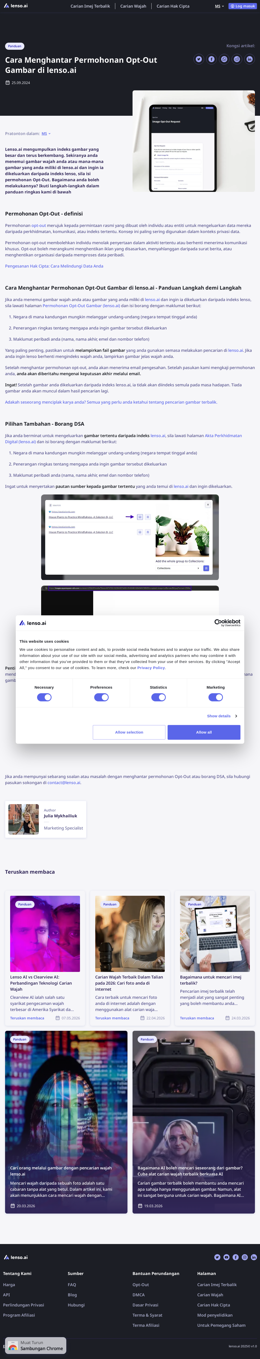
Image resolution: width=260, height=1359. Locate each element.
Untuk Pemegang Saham (221, 1325)
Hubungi (76, 1305)
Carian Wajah (133, 6)
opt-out (38, 225)
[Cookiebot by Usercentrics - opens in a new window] (218, 623)
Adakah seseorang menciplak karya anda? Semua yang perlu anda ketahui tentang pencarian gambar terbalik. (111, 402)
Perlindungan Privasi (23, 1305)
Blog (72, 1295)
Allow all (204, 732)
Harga (9, 1284)
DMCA (139, 1295)
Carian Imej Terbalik (90, 6)
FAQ (72, 1284)
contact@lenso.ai (63, 782)
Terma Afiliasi (146, 1325)
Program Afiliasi (19, 1315)
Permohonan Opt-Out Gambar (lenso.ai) (81, 305)
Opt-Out (141, 1284)
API (6, 1295)
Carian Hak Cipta (173, 6)
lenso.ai (152, 299)
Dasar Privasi (145, 1305)
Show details (219, 716)
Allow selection (129, 732)
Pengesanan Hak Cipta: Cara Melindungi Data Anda (54, 266)
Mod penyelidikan (215, 1315)
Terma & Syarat (147, 1315)
